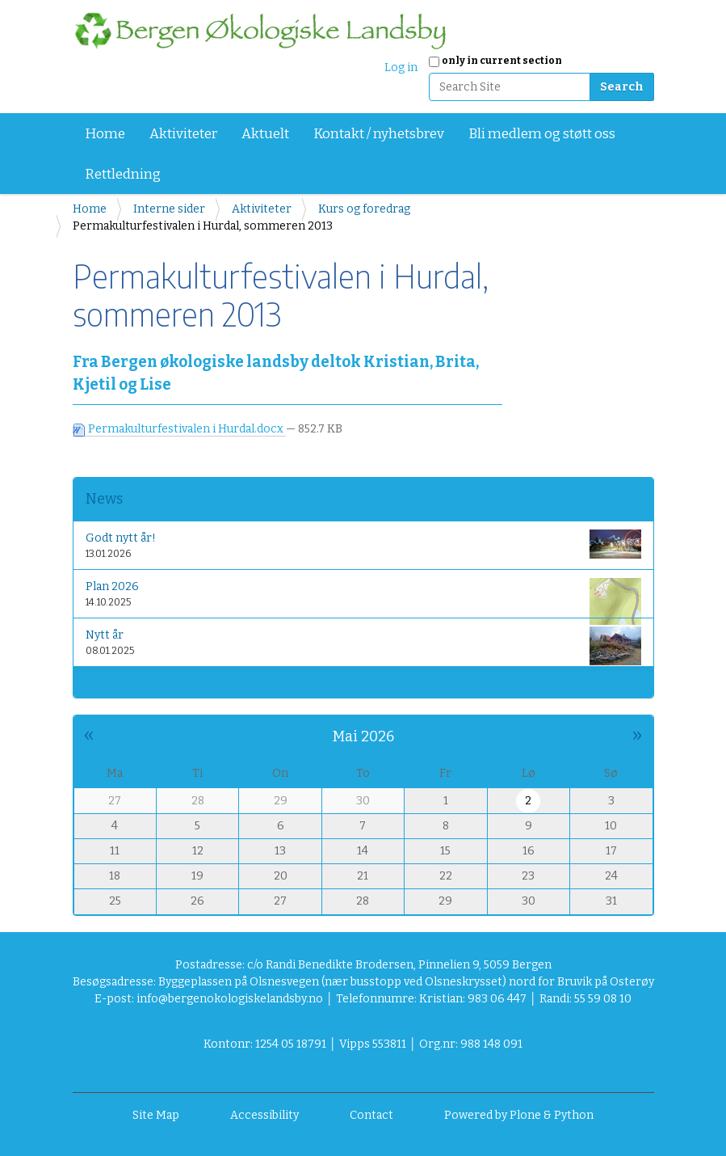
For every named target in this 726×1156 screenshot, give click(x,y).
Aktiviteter (183, 133)
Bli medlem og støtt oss (541, 133)
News (104, 499)
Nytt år (363, 645)
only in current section (502, 60)
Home (105, 133)
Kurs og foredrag (364, 209)
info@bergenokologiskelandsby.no (229, 999)
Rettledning (123, 174)
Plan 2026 (363, 597)
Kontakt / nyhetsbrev (378, 133)
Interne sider (169, 209)
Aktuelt (265, 133)
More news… (114, 682)
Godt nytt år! (363, 544)
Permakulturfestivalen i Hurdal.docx (179, 429)
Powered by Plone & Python (519, 1115)
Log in (401, 67)
